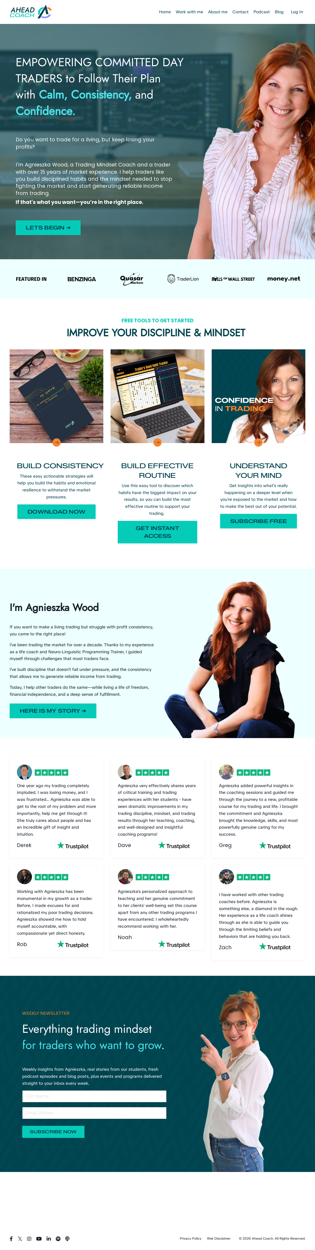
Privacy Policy (190, 1238)
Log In (297, 11)
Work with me (189, 11)
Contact (240, 11)
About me (217, 11)
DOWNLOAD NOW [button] (56, 512)
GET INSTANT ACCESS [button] (157, 532)
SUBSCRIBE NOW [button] (53, 1132)
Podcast (261, 11)
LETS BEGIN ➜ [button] (48, 227)
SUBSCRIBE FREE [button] (258, 521)
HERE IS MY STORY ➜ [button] (53, 711)
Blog (279, 11)
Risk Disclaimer (219, 1238)
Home (165, 11)
